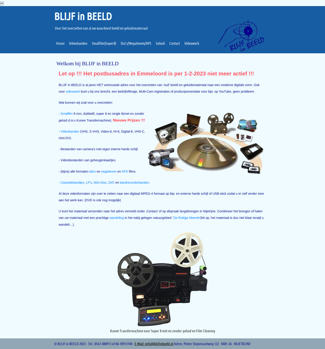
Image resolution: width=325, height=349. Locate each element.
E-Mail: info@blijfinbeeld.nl (154, 344)
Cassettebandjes (72, 182)
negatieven (109, 171)
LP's (89, 182)
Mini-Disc (100, 182)
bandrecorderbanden (134, 182)
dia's (92, 171)
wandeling (117, 218)
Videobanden (70, 131)
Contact (151, 211)
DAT (112, 182)
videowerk (73, 91)
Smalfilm (67, 113)
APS (125, 171)
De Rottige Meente (186, 218)
